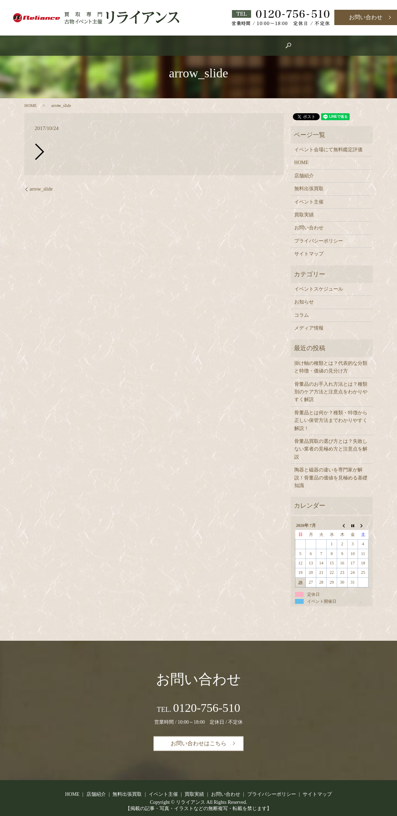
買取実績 (239, 45)
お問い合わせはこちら (198, 743)
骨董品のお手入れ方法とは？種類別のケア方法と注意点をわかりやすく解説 (330, 392)
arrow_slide (41, 189)
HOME (130, 45)
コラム (301, 315)
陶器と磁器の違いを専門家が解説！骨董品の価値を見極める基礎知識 (330, 477)
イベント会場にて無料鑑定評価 (328, 149)
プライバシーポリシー (318, 241)
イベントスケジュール (318, 289)
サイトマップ (309, 253)
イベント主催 (200, 45)
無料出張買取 (309, 188)
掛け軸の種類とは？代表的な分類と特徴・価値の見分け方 (330, 367)
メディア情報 (309, 328)
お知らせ (304, 302)
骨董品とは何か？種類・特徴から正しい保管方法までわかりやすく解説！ (330, 420)
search (269, 45)
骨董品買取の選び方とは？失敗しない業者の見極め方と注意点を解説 (330, 449)
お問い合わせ (365, 17)
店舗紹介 (161, 45)
